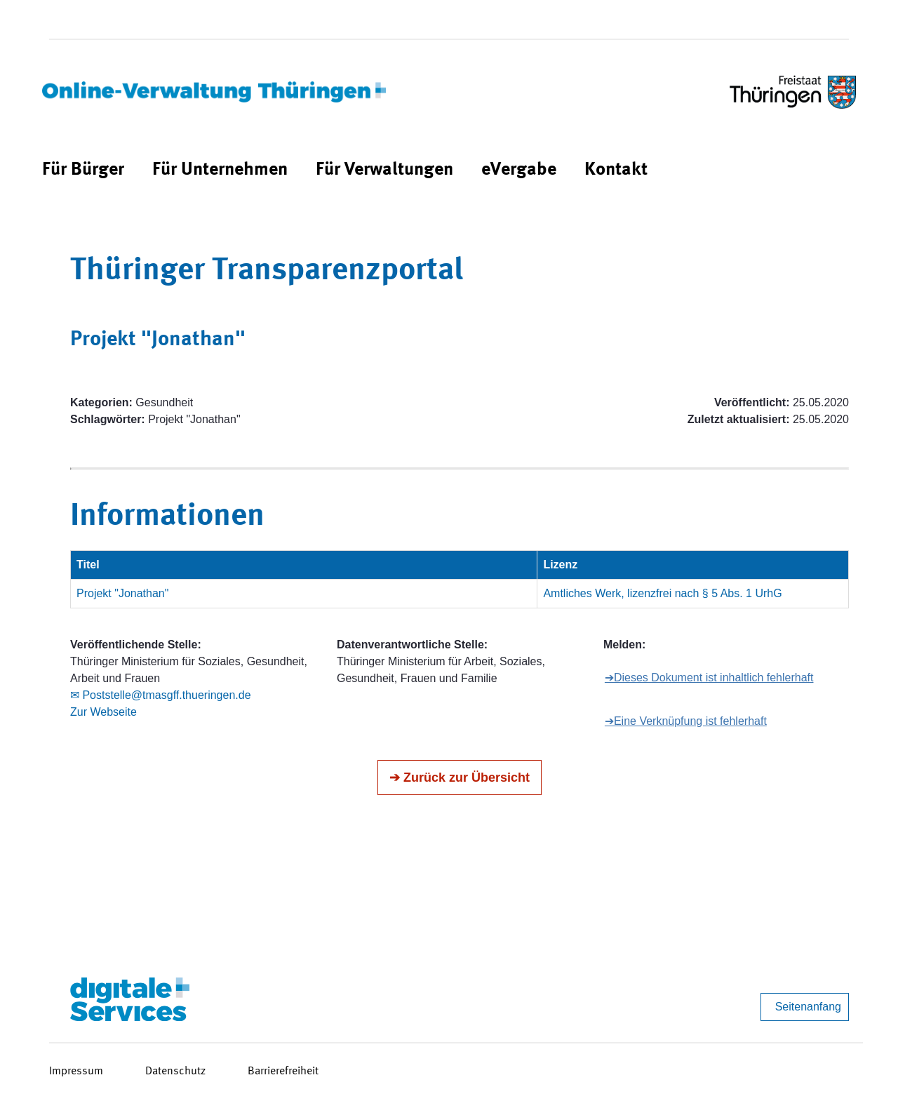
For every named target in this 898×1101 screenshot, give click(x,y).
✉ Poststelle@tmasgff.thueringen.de (160, 695)
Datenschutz (175, 1071)
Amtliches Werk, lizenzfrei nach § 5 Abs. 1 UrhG (662, 593)
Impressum (76, 1071)
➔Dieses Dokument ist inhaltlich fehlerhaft (709, 677)
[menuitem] (83, 170)
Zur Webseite (103, 712)
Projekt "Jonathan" (122, 593)
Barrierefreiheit (283, 1071)
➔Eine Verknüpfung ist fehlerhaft (686, 721)
